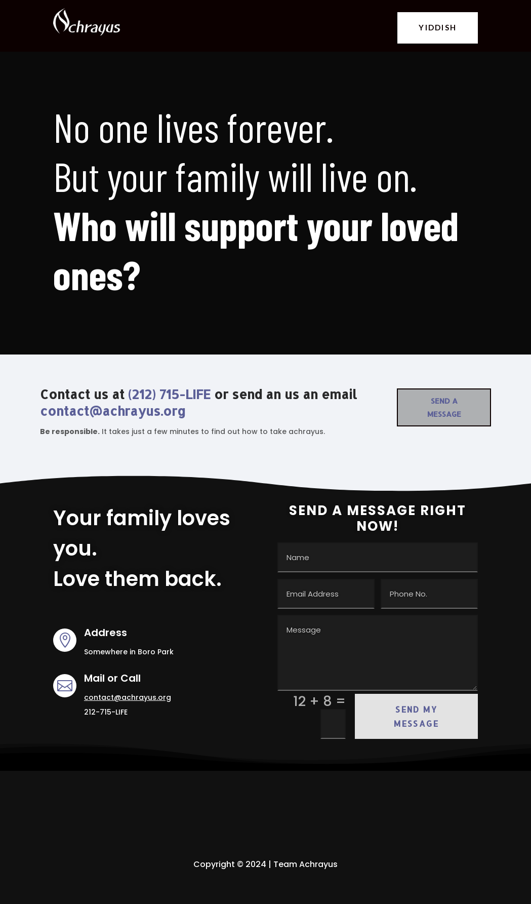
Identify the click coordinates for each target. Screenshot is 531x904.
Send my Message (416, 716)
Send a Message (444, 407)
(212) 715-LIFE (169, 394)
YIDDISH (438, 27)
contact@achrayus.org (113, 411)
